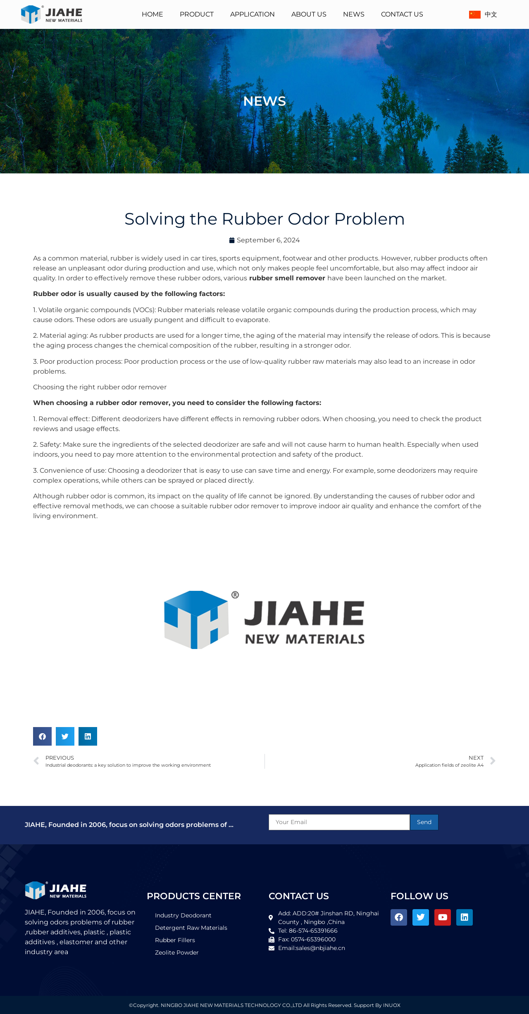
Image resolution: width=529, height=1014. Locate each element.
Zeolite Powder (177, 952)
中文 (482, 14)
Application (252, 14)
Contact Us (402, 14)
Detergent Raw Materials (191, 927)
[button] (42, 736)
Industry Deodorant (183, 915)
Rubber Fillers (175, 940)
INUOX (391, 1005)
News (354, 14)
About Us (308, 14)
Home (152, 14)
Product (197, 14)
